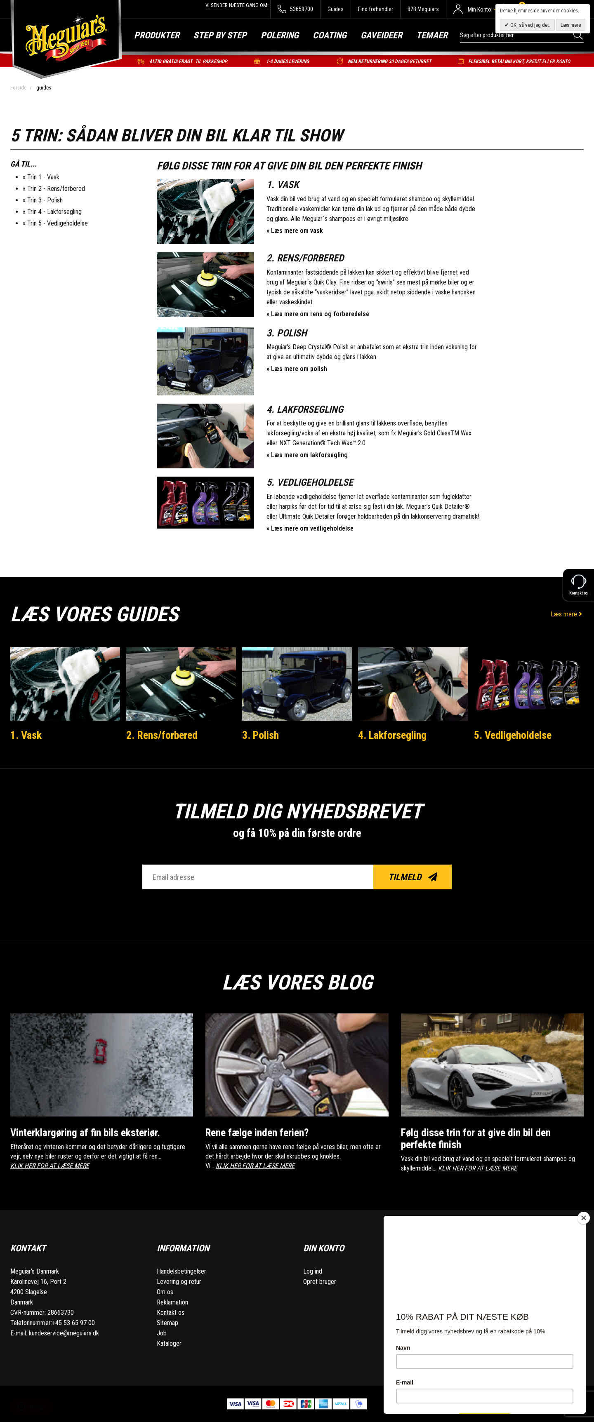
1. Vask (26, 735)
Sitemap (167, 1323)
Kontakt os (170, 1312)
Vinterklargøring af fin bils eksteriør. (85, 1133)
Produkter (156, 35)
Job (162, 1333)
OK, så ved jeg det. (529, 25)
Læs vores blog (297, 982)
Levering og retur (179, 1282)
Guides (336, 9)
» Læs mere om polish (296, 369)
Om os (165, 1292)
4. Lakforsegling (392, 735)
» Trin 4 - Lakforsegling (52, 212)
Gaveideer (381, 35)
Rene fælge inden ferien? (257, 1133)
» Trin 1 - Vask (41, 177)
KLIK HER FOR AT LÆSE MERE (49, 1166)
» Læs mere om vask (294, 231)
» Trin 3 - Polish (43, 200)
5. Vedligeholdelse (513, 735)
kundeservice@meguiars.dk (64, 1333)
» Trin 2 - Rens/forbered (54, 189)
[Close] (584, 1218)
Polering (280, 35)
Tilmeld (412, 877)
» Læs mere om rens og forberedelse (317, 314)
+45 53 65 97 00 (73, 1323)
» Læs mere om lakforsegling (307, 455)
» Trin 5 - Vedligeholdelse (55, 223)
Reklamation (172, 1302)
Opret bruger (319, 1282)
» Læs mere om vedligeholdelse (310, 528)
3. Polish (260, 735)
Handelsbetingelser (181, 1271)
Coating (329, 35)
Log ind (312, 1271)
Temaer (432, 35)
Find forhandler (375, 9)
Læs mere (567, 614)
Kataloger (169, 1343)
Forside (18, 88)
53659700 (295, 9)
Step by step (220, 35)
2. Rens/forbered (162, 735)
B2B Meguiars (423, 9)
